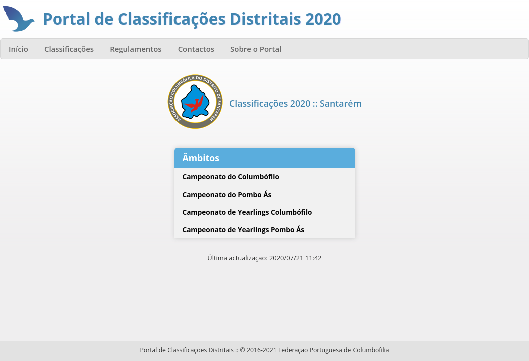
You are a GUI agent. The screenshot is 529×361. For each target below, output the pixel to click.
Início (18, 49)
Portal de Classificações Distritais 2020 (192, 18)
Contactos (196, 49)
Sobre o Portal (255, 49)
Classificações (69, 49)
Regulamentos (136, 49)
